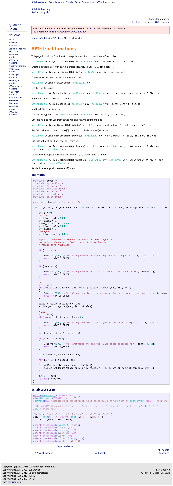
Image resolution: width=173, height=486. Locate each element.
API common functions (14, 61)
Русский (165, 22)
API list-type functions (14, 81)
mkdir (36, 396)
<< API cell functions (42, 452)
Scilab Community (84, 2)
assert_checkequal (44, 425)
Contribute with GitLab (61, 2)
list (45, 417)
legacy (11, 39)
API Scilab (14, 35)
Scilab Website (39, 2)
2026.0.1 (90, 28)
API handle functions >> (163, 453)
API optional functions (14, 113)
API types (13, 45)
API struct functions (13, 102)
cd (34, 398)
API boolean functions (14, 70)
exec (36, 409)
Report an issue (64, 446)
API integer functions (14, 76)
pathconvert (48, 396)
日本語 (155, 22)
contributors (14, 481)
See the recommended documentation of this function (59, 31)
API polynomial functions (15, 87)
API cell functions (16, 97)
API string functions (17, 66)
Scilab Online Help (40, 9)
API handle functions (13, 107)
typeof (61, 425)
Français (146, 22)
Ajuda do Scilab (15, 27)
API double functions (13, 55)
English (136, 22)
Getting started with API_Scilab (18, 50)
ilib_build (40, 406)
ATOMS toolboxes (105, 2)
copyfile (38, 401)
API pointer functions (14, 93)
